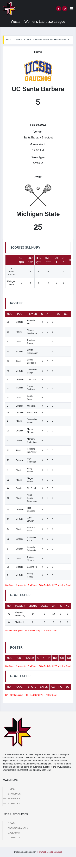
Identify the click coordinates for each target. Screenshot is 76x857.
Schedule (14, 798)
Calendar (14, 832)
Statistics (14, 803)
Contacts (14, 837)
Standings (14, 793)
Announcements (18, 828)
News (11, 823)
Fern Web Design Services (49, 852)
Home (11, 789)
